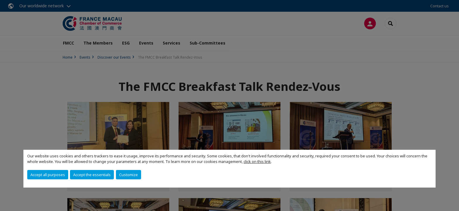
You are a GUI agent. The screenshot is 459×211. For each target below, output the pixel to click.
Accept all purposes (47, 174)
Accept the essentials (92, 174)
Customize (128, 174)
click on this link (257, 161)
